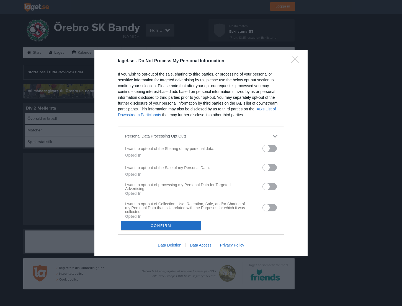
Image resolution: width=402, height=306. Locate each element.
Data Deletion (169, 245)
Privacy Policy (232, 245)
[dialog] (201, 153)
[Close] (297, 61)
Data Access (201, 245)
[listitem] (201, 136)
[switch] (269, 148)
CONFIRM (161, 226)
